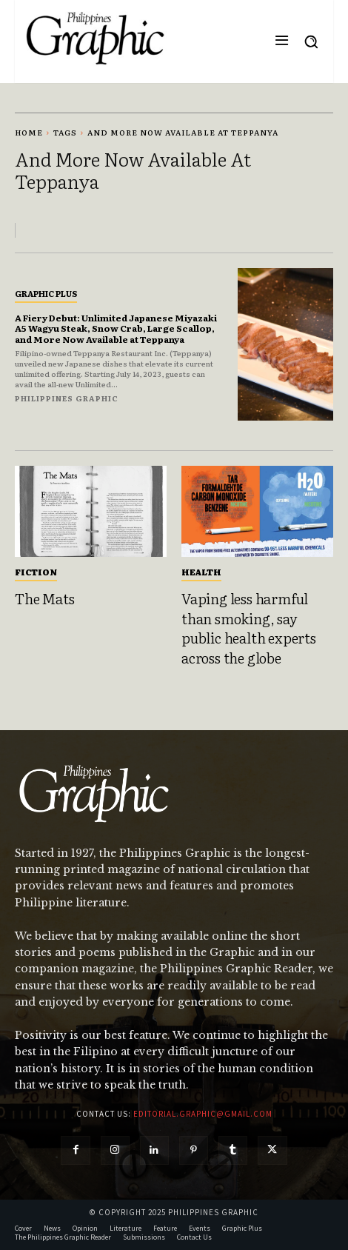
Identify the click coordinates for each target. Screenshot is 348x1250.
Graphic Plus (46, 293)
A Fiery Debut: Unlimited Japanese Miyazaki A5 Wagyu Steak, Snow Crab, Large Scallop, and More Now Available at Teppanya (116, 328)
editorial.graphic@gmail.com (202, 1114)
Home (29, 132)
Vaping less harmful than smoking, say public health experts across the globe (248, 628)
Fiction (36, 572)
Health (201, 572)
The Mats (44, 598)
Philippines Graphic (66, 398)
